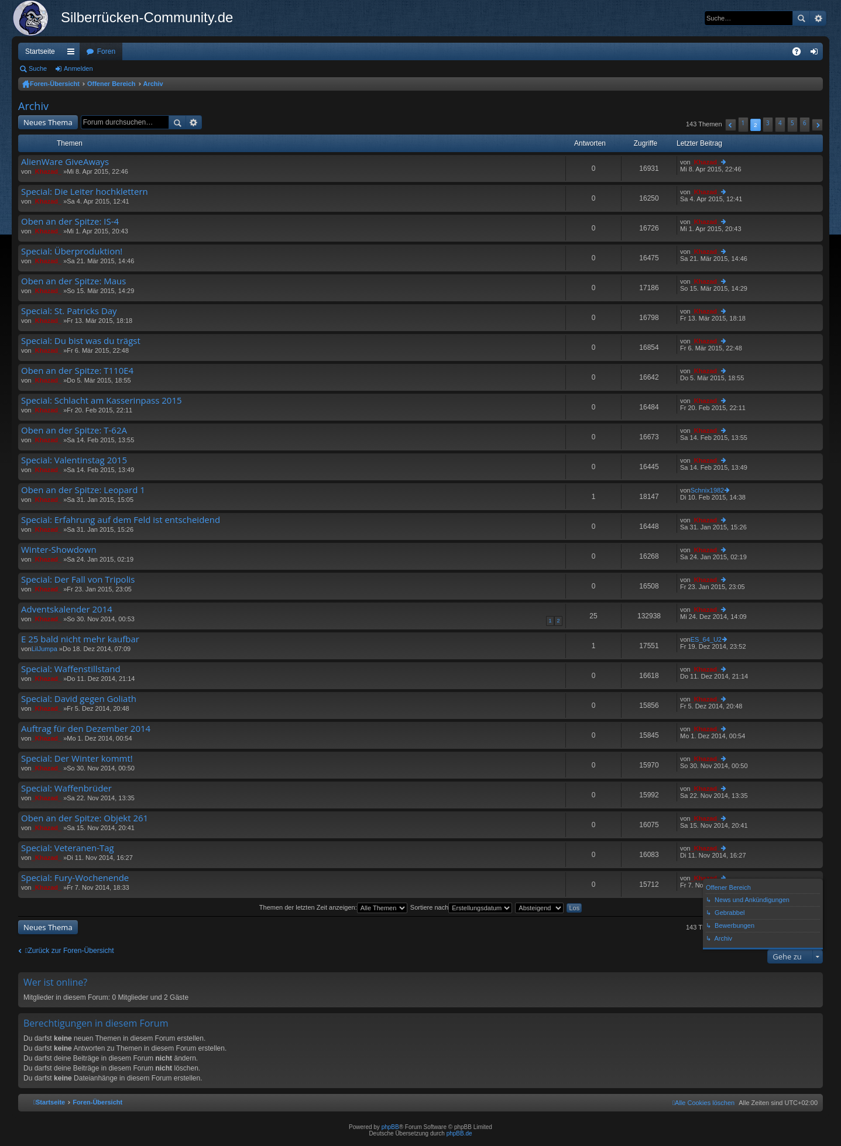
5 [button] (792, 123)
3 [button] (768, 123)
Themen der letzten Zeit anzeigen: (333, 907)
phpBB (390, 1127)
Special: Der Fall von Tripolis (78, 579)
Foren (106, 51)
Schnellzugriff (73, 53)
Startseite (40, 51)
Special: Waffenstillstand (71, 668)
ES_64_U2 (706, 639)
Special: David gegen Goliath (78, 698)
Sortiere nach (461, 907)
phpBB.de (459, 1133)
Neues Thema (48, 122)
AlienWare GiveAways (65, 161)
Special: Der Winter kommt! (77, 758)
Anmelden (78, 68)
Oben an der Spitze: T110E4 (77, 370)
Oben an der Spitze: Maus (73, 281)
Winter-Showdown (59, 549)
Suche (801, 18)
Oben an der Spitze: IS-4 (70, 221)
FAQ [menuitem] (800, 53)
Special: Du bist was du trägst (80, 340)
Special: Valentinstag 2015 (74, 460)
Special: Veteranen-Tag (67, 848)
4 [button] (780, 123)
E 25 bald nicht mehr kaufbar (80, 639)
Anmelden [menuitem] (817, 53)
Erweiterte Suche (818, 18)
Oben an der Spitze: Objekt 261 (84, 818)
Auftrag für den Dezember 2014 (85, 728)
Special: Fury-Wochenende (75, 877)
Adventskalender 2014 (66, 609)
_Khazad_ (46, 171)
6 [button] (804, 123)
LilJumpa (44, 648)
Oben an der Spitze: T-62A (74, 430)
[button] (730, 125)
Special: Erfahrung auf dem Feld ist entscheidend (120, 519)
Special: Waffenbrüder (66, 788)
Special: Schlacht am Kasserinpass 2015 (101, 400)
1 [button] (743, 123)
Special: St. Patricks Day (69, 310)
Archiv (153, 83)
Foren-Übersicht (55, 83)
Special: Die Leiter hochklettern (84, 191)
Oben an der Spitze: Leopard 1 (83, 489)
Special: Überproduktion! (71, 251)
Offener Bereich (111, 83)
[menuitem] (703, 1102)
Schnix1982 (708, 490)
